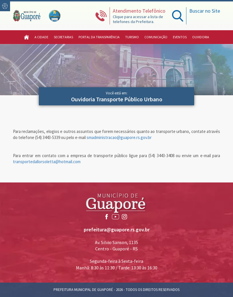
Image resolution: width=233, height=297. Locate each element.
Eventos (180, 37)
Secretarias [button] (63, 37)
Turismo (132, 37)
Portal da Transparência (99, 37)
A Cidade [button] (41, 37)
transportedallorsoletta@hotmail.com (47, 161)
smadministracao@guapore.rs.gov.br (119, 137)
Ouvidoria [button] (200, 37)
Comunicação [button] (155, 37)
